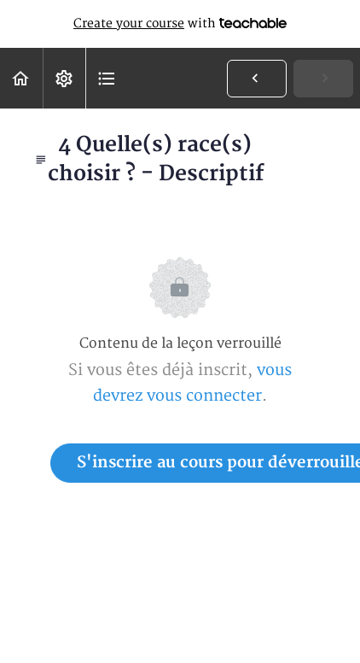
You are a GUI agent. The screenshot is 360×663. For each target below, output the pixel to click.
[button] (21, 78)
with (180, 23)
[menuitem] (64, 78)
